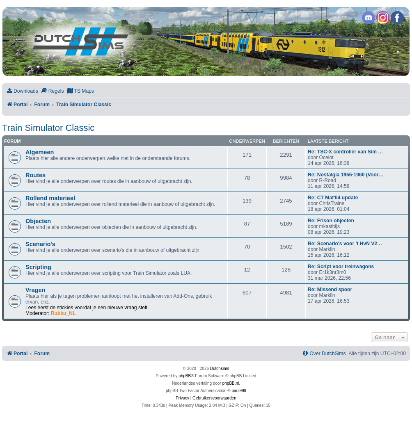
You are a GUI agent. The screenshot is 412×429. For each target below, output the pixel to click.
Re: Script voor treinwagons (341, 266)
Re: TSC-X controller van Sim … (345, 152)
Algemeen (39, 152)
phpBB (185, 376)
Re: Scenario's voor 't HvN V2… (345, 243)
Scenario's (40, 244)
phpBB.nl (230, 383)
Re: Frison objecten (331, 221)
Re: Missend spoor (330, 289)
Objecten (38, 221)
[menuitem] (22, 91)
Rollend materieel (50, 198)
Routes (35, 175)
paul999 (239, 390)
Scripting (38, 267)
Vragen (35, 290)
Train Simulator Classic (48, 128)
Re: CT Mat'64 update (333, 198)
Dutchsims (219, 368)
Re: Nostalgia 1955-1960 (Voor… (346, 175)
